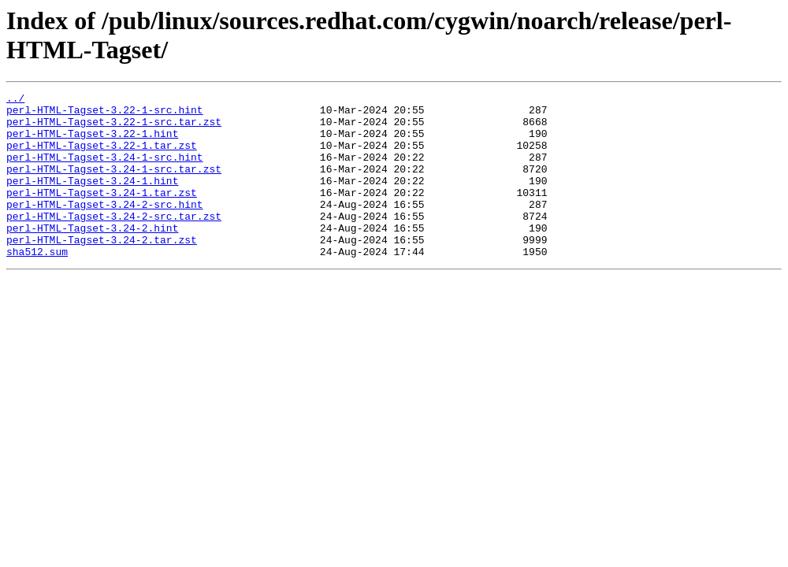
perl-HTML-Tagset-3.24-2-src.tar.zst (113, 242)
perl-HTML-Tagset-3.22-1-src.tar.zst (113, 128)
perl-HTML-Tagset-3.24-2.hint (92, 256)
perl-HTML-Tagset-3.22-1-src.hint (104, 114)
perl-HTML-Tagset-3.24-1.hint (92, 199)
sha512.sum (37, 284)
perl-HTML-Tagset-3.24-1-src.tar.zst (113, 185)
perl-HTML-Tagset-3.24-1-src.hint (104, 171)
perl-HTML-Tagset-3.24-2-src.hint (104, 227)
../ (15, 100)
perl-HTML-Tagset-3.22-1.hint (92, 142)
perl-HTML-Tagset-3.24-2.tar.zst (101, 270)
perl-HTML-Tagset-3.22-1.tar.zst (101, 157)
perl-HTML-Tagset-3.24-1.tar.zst (101, 213)
